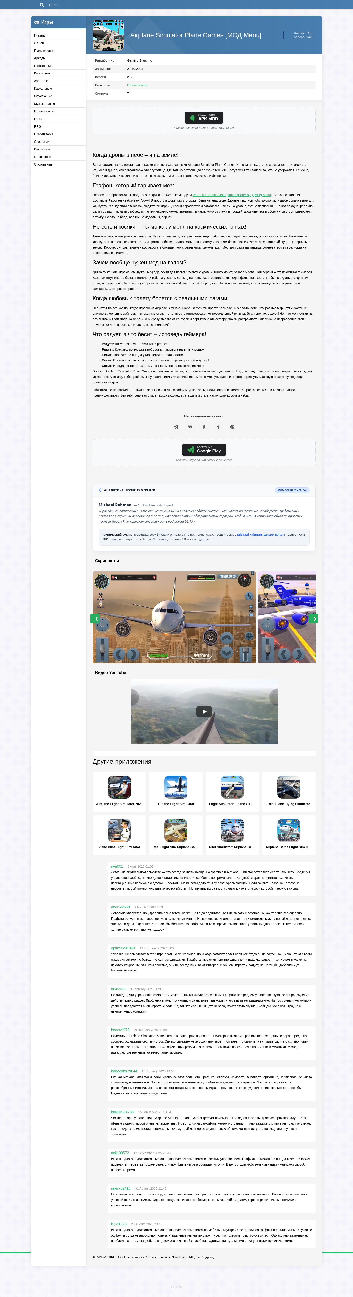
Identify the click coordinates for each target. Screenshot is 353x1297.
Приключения (44, 50)
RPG (37, 126)
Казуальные (43, 88)
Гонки (38, 119)
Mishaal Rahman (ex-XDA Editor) (261, 536)
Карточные (42, 73)
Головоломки (44, 111)
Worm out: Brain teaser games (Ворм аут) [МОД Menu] (232, 196)
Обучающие (43, 96)
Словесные (42, 157)
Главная (40, 35)
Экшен (39, 43)
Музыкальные (44, 104)
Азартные (41, 81)
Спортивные (43, 164)
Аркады (40, 58)
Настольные (43, 66)
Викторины (42, 149)
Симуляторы (43, 134)
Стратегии (42, 141)
